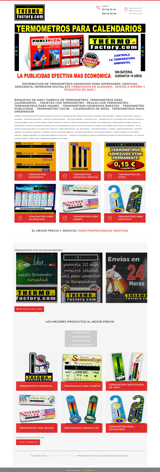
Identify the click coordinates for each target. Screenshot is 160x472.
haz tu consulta (28, 442)
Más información (89, 470)
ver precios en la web (29, 309)
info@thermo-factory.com (26, 437)
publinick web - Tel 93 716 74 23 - (61, 456)
